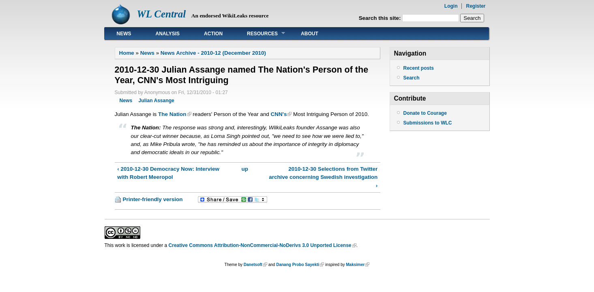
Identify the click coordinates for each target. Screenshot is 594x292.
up (245, 169)
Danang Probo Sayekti (297, 264)
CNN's (279, 114)
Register (475, 6)
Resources (260, 33)
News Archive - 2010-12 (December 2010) (213, 53)
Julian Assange (156, 100)
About (309, 33)
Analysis (168, 33)
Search (411, 78)
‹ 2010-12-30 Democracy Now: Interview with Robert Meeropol (168, 173)
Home (126, 53)
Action (213, 33)
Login (451, 6)
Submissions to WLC (427, 123)
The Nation (172, 114)
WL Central (161, 14)
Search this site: (381, 18)
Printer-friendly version (153, 199)
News (124, 33)
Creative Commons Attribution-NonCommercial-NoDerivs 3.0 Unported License (260, 245)
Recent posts (418, 68)
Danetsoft (253, 264)
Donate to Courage (425, 113)
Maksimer (355, 264)
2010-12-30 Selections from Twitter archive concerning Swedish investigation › (323, 177)
